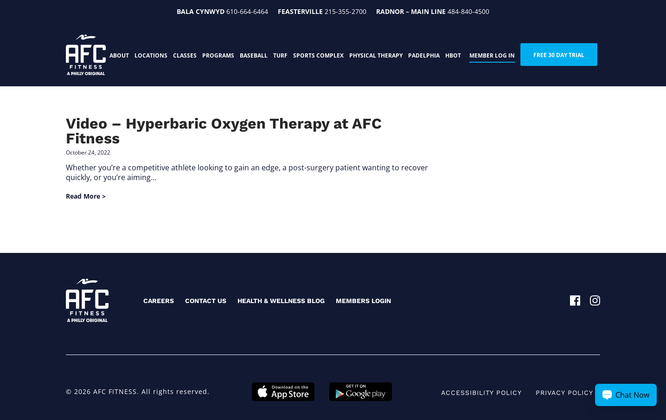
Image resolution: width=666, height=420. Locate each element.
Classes (185, 55)
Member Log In (492, 55)
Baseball (254, 55)
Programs (218, 55)
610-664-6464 (247, 11)
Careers (158, 300)
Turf (280, 55)
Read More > (86, 196)
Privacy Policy (564, 392)
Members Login (363, 300)
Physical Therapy (376, 55)
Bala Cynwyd (200, 11)
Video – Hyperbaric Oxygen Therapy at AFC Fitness (224, 131)
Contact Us (205, 300)
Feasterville (300, 11)
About (119, 55)
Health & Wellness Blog (281, 300)
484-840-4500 (468, 11)
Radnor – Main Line (411, 11)
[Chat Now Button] (626, 395)
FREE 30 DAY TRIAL (558, 55)
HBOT (453, 55)
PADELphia (424, 55)
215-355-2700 (345, 11)
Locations (150, 55)
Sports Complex (318, 55)
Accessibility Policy (481, 392)
